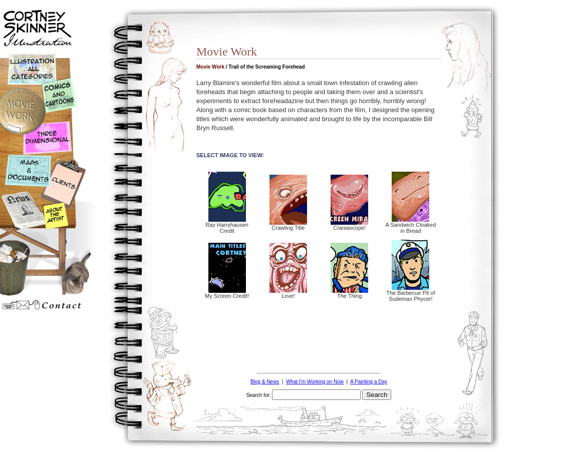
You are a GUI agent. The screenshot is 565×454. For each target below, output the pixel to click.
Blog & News (264, 381)
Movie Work (210, 67)
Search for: (258, 395)
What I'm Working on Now (315, 381)
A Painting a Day (368, 381)
